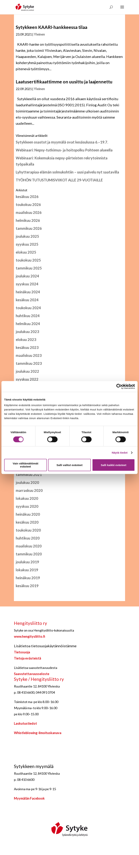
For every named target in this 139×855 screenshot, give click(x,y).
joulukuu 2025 (27, 236)
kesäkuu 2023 (27, 347)
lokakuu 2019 (27, 570)
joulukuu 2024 (27, 276)
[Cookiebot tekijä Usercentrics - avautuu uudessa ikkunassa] (119, 386)
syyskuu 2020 (27, 506)
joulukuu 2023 (27, 331)
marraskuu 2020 (29, 490)
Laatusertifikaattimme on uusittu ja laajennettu (64, 81)
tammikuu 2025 (29, 268)
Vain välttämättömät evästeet (25, 465)
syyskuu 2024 (27, 284)
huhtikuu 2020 (28, 538)
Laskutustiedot (25, 723)
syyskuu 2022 (27, 379)
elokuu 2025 (26, 252)
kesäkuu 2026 (27, 196)
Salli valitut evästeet (69, 465)
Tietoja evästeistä (27, 658)
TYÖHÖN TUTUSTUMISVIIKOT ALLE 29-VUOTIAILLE (59, 180)
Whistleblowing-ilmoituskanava (37, 733)
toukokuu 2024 (28, 308)
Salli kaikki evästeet (113, 465)
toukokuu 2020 (28, 530)
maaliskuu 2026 (29, 212)
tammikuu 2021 (29, 474)
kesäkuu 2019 (27, 586)
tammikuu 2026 (29, 228)
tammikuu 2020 (29, 554)
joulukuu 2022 (27, 371)
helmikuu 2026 (28, 220)
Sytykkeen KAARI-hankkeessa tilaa (51, 27)
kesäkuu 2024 (27, 300)
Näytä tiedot (120, 452)
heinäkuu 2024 (28, 292)
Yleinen (39, 34)
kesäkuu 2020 (27, 522)
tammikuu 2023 (29, 363)
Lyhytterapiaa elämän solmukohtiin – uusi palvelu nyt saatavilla (67, 172)
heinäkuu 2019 (28, 578)
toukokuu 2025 (28, 260)
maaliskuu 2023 (29, 355)
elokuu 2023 (26, 339)
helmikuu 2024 (28, 323)
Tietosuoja (22, 652)
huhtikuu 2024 (28, 316)
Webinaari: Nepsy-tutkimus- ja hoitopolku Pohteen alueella (64, 150)
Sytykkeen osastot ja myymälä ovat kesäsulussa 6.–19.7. (62, 142)
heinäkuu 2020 (28, 514)
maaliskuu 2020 (29, 546)
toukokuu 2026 (28, 204)
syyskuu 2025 (27, 244)
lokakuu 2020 (27, 498)
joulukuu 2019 (27, 562)
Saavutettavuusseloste (31, 674)
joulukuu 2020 (27, 482)
